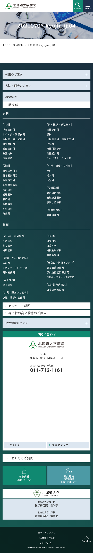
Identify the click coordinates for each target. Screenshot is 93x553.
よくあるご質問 (22, 458)
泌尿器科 (8, 194)
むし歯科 (8, 245)
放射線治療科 (54, 193)
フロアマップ (60, 445)
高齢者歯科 (9, 272)
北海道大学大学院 (46, 503)
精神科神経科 (54, 148)
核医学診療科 (54, 202)
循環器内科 (9, 148)
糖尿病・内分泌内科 (14, 139)
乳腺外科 (8, 208)
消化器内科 (9, 144)
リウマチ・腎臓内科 (14, 134)
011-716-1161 (46, 370)
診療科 (13, 105)
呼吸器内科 (9, 129)
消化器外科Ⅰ (10, 170)
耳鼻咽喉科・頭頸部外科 (60, 139)
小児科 (50, 180)
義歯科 (6, 263)
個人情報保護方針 (46, 537)
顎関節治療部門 (55, 267)
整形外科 (8, 189)
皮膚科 (50, 144)
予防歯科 (8, 241)
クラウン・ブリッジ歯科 (15, 267)
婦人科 (50, 175)
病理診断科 (53, 215)
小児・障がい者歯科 (14, 297)
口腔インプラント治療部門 (61, 277)
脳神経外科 (53, 153)
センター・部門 (19, 305)
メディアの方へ (46, 543)
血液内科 (8, 153)
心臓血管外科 (10, 185)
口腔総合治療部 (55, 289)
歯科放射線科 (54, 250)
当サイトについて (46, 532)
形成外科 (8, 204)
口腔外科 (52, 245)
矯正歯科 (8, 285)
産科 (49, 170)
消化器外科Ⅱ (10, 175)
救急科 (6, 213)
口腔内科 (52, 241)
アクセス (15, 445)
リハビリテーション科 (59, 158)
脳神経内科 (53, 129)
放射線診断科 (54, 197)
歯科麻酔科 (53, 255)
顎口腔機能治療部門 (58, 272)
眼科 (49, 134)
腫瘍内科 (8, 158)
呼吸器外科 (9, 180)
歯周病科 (8, 250)
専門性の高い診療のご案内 (27, 313)
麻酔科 (6, 199)
